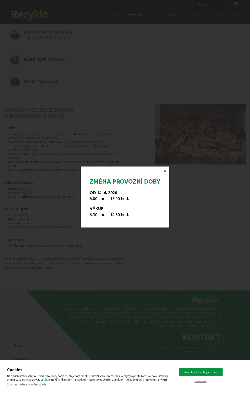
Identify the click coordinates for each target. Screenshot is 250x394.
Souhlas (45, 379)
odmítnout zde (37, 384)
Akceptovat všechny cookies (200, 372)
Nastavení (201, 381)
